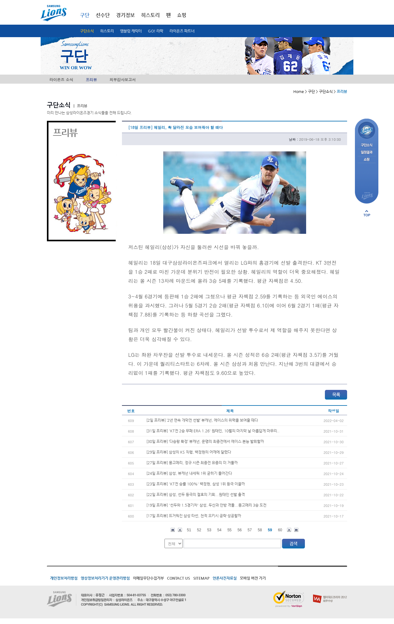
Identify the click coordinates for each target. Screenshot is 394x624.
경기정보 (125, 15)
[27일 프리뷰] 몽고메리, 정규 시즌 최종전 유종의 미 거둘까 (192, 462)
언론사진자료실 (225, 578)
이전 (180, 529)
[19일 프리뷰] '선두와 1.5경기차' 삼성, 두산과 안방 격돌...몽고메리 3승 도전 (206, 505)
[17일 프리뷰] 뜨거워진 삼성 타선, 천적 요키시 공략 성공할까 (193, 515)
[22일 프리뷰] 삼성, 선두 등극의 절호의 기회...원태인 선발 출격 (195, 494)
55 (229, 530)
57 (250, 530)
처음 (172, 529)
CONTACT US (178, 578)
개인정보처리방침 (64, 578)
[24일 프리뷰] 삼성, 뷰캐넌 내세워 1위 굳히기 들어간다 (189, 473)
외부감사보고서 (122, 79)
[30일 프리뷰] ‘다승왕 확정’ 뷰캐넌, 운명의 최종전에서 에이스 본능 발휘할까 (205, 441)
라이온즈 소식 (61, 79)
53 (209, 530)
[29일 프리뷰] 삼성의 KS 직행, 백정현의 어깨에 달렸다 (188, 452)
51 (189, 530)
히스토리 (107, 31)
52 (199, 530)
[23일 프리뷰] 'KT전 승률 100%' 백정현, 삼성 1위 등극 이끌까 (195, 484)
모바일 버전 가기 (253, 578)
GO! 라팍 (155, 31)
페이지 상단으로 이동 (366, 213)
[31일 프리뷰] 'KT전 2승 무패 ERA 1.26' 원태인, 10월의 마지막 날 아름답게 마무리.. (213, 431)
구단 (84, 15)
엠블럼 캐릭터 (131, 31)
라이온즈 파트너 (181, 31)
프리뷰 (91, 79)
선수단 (103, 15)
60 (280, 530)
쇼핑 (181, 15)
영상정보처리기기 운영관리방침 (105, 578)
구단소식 (87, 31)
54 (219, 530)
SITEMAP (201, 578)
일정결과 (366, 152)
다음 (289, 529)
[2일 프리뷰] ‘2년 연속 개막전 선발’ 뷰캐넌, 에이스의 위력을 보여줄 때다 (202, 420)
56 (240, 530)
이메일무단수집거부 (148, 578)
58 (260, 530)
